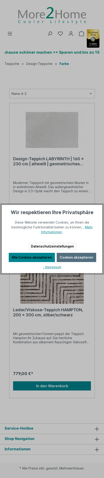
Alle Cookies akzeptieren (32, 257)
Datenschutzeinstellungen (52, 246)
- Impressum (52, 267)
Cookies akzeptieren (76, 257)
